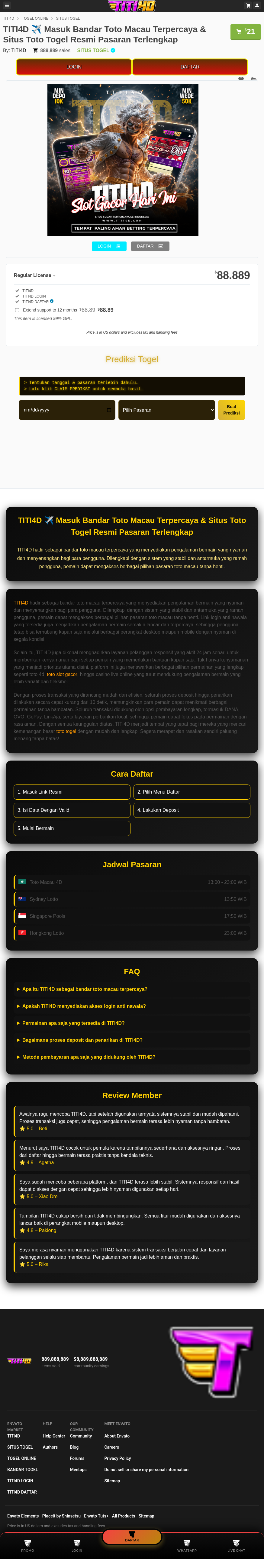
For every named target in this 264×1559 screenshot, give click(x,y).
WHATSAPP (187, 1546)
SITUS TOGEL (68, 18)
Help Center (54, 1436)
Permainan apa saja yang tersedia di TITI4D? (73, 1023)
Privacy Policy (117, 1458)
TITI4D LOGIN (20, 1480)
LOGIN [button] (104, 246)
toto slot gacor (62, 674)
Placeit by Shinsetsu (61, 1516)
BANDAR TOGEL (22, 1469)
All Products (123, 1516)
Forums (77, 1458)
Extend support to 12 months (68, 310)
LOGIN (74, 66)
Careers (111, 1447)
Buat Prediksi (232, 409)
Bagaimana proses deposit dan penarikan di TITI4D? (82, 1040)
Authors (50, 1447)
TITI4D (8, 18)
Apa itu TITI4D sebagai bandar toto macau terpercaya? (84, 989)
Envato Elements (23, 1516)
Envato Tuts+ (96, 1516)
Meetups (78, 1469)
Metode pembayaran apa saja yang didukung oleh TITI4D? (89, 1057)
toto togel (66, 731)
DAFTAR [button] (145, 246)
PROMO (27, 1546)
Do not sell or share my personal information (146, 1469)
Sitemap (112, 1480)
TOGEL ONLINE (35, 18)
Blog (74, 1447)
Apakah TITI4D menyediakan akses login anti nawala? (84, 1006)
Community (81, 1436)
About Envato (117, 1436)
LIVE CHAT (236, 1546)
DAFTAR (190, 66)
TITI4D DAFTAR (22, 1492)
